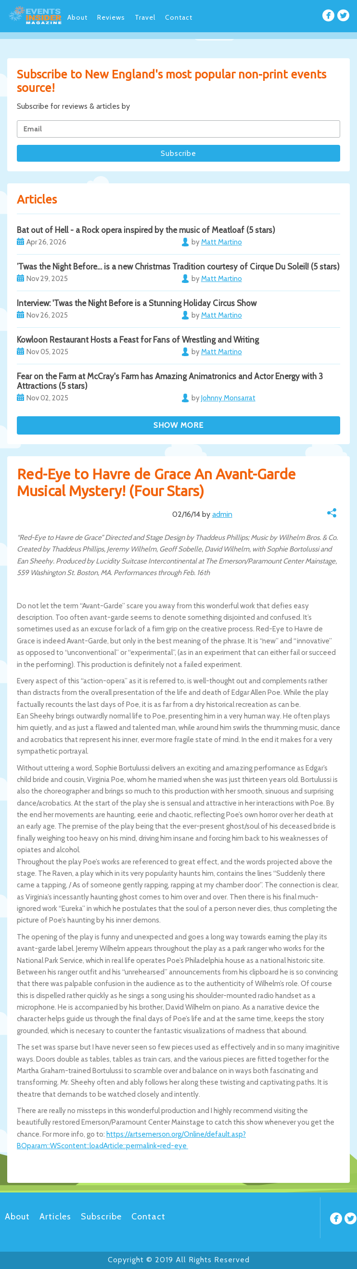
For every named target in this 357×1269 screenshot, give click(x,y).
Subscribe (101, 1216)
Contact (178, 17)
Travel (145, 17)
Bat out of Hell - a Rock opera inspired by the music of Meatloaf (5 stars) (146, 230)
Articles (55, 1216)
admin (222, 514)
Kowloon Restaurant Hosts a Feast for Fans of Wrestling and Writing (138, 340)
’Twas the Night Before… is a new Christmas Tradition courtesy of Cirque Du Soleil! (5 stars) (178, 266)
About (77, 17)
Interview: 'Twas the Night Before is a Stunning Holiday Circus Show (136, 303)
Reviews (111, 17)
